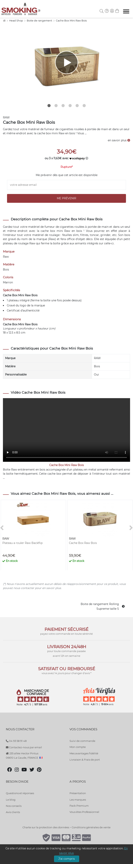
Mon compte (78, 746)
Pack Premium (79, 805)
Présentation (78, 793)
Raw (32, 243)
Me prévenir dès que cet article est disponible (66, 175)
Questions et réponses (20, 793)
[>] (131, 528)
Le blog (10, 799)
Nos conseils (13, 805)
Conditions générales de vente (91, 827)
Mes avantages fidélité (84, 753)
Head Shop (16, 20)
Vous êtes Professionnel (84, 811)
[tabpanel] (66, 62)
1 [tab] (49, 105)
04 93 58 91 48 (16, 740)
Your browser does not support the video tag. (66, 430)
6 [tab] (84, 105)
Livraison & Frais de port (85, 759)
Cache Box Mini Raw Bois (71, 20)
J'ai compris (66, 858)
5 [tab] (77, 105)
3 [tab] (63, 105)
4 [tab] (70, 105)
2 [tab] (56, 105)
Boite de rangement (40, 20)
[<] (2, 528)
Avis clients (13, 812)
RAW (6, 117)
